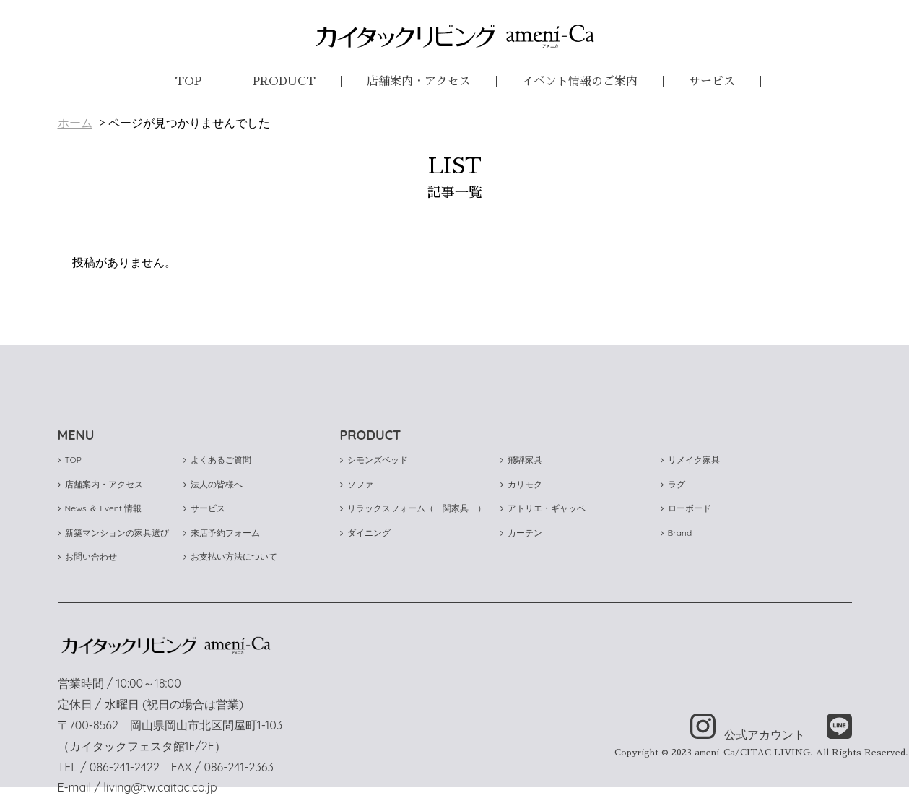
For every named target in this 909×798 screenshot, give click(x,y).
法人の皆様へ (213, 484)
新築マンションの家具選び (113, 532)
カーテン (521, 532)
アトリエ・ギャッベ (543, 508)
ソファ (356, 484)
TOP (188, 81)
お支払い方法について (230, 556)
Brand (676, 532)
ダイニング (365, 532)
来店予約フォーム (221, 532)
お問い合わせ (87, 556)
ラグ (673, 484)
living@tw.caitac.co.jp (160, 787)
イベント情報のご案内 (580, 81)
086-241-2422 (125, 767)
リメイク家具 (690, 459)
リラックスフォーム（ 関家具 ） (413, 508)
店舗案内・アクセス (419, 81)
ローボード (686, 508)
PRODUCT (284, 81)
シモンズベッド (374, 459)
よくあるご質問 (217, 459)
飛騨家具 (521, 459)
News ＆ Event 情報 (100, 508)
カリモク (521, 484)
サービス (712, 81)
